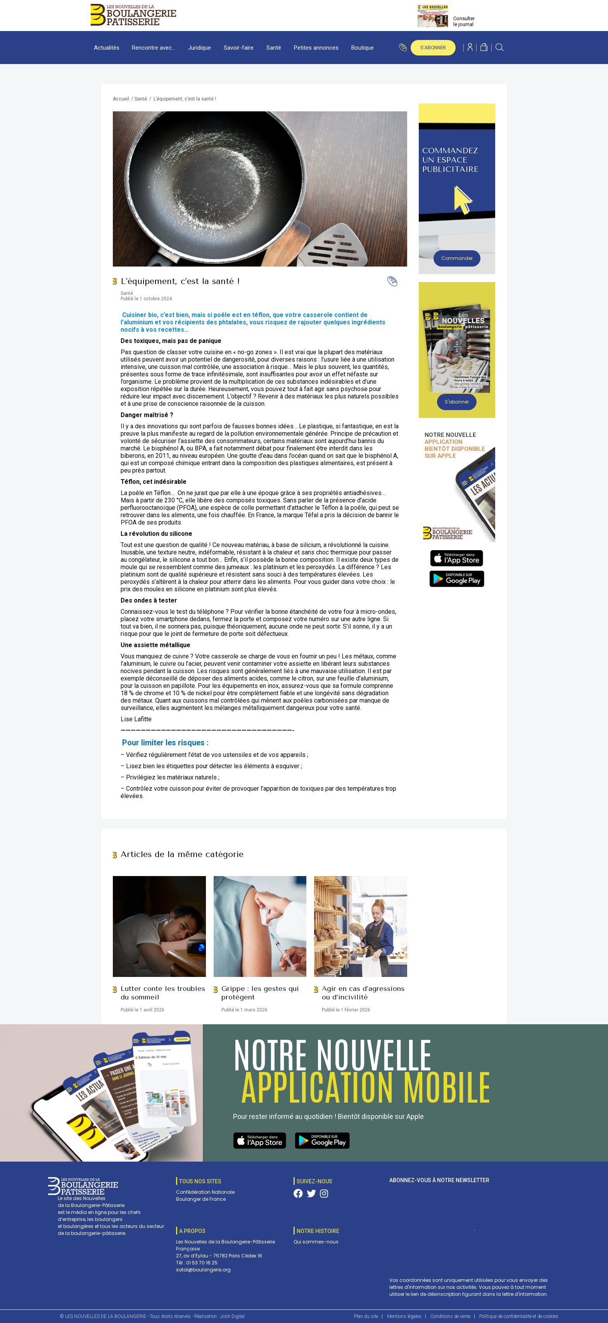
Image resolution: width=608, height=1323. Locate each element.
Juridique (199, 47)
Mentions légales (404, 1316)
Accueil (121, 99)
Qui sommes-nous (316, 1241)
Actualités (106, 47)
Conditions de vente (450, 1316)
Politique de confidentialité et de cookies (518, 1316)
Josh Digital (232, 1316)
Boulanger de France (201, 1199)
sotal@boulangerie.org (203, 1269)
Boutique (362, 47)
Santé (273, 47)
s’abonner (433, 47)
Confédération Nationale (205, 1192)
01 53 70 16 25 (202, 1262)
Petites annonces (316, 47)
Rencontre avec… (153, 47)
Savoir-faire (239, 47)
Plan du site (366, 1316)
